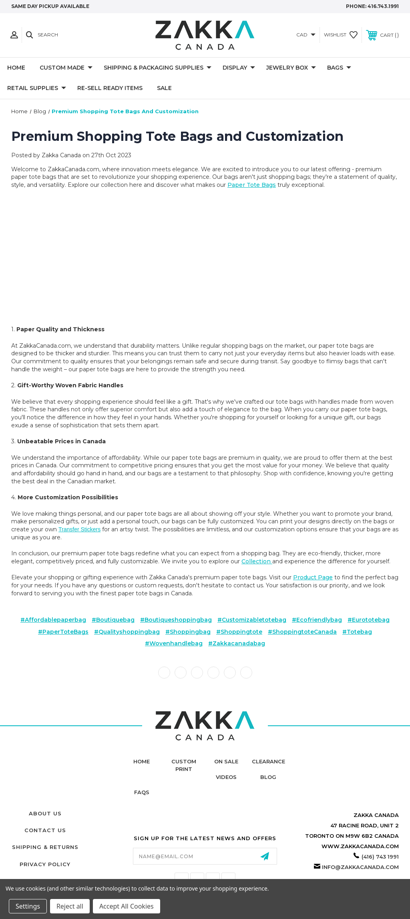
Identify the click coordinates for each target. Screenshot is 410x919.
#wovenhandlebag (174, 643)
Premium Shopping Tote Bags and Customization (177, 136)
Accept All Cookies (126, 906)
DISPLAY (239, 68)
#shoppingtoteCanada (302, 631)
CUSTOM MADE (66, 68)
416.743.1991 (383, 6)
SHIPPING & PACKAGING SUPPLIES (157, 68)
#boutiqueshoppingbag (176, 619)
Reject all (69, 906)
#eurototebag (369, 619)
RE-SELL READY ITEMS (110, 88)
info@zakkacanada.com (360, 867)
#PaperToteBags (63, 631)
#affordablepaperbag (53, 619)
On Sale (226, 761)
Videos (226, 777)
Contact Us (45, 830)
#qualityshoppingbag (127, 631)
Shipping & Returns (45, 847)
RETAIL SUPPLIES (36, 88)
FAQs (141, 792)
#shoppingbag (188, 631)
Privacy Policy (45, 864)
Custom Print (183, 765)
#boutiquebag (113, 619)
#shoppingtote (239, 631)
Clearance (268, 761)
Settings (28, 906)
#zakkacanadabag (236, 643)
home (141, 761)
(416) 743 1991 (380, 856)
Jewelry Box (291, 68)
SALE (164, 88)
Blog (268, 777)
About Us (45, 813)
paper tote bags (251, 184)
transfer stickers (79, 529)
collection (256, 561)
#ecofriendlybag (317, 619)
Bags (339, 68)
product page (313, 577)
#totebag (357, 631)
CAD (306, 35)
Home (16, 67)
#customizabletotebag (251, 619)
